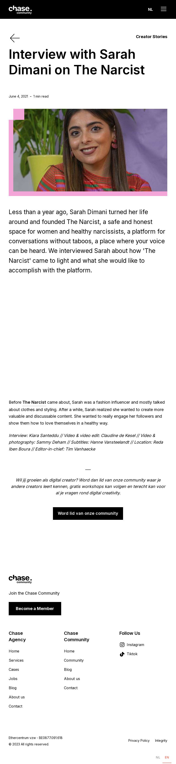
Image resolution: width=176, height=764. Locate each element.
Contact (15, 706)
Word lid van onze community (88, 513)
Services (16, 660)
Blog (12, 688)
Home (14, 651)
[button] (150, 9)
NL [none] (158, 757)
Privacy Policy (139, 740)
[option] (158, 758)
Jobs (13, 678)
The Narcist (34, 402)
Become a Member (35, 608)
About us (17, 697)
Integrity (161, 740)
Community (74, 660)
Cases (14, 669)
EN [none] (167, 757)
